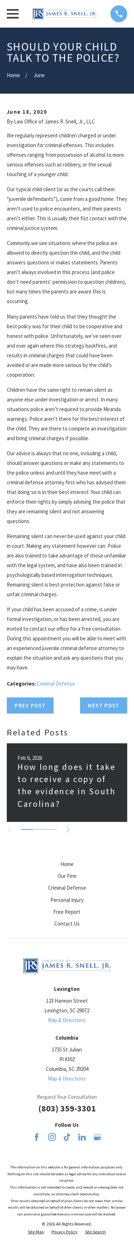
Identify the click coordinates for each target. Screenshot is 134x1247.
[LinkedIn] (82, 1137)
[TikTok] (67, 1137)
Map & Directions (67, 1020)
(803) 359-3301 (67, 1108)
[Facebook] (36, 1137)
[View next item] (68, 830)
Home (67, 864)
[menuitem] (36, 1232)
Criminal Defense (56, 683)
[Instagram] (52, 1137)
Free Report (66, 911)
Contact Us (67, 923)
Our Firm (67, 875)
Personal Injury (67, 900)
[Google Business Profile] (97, 1137)
